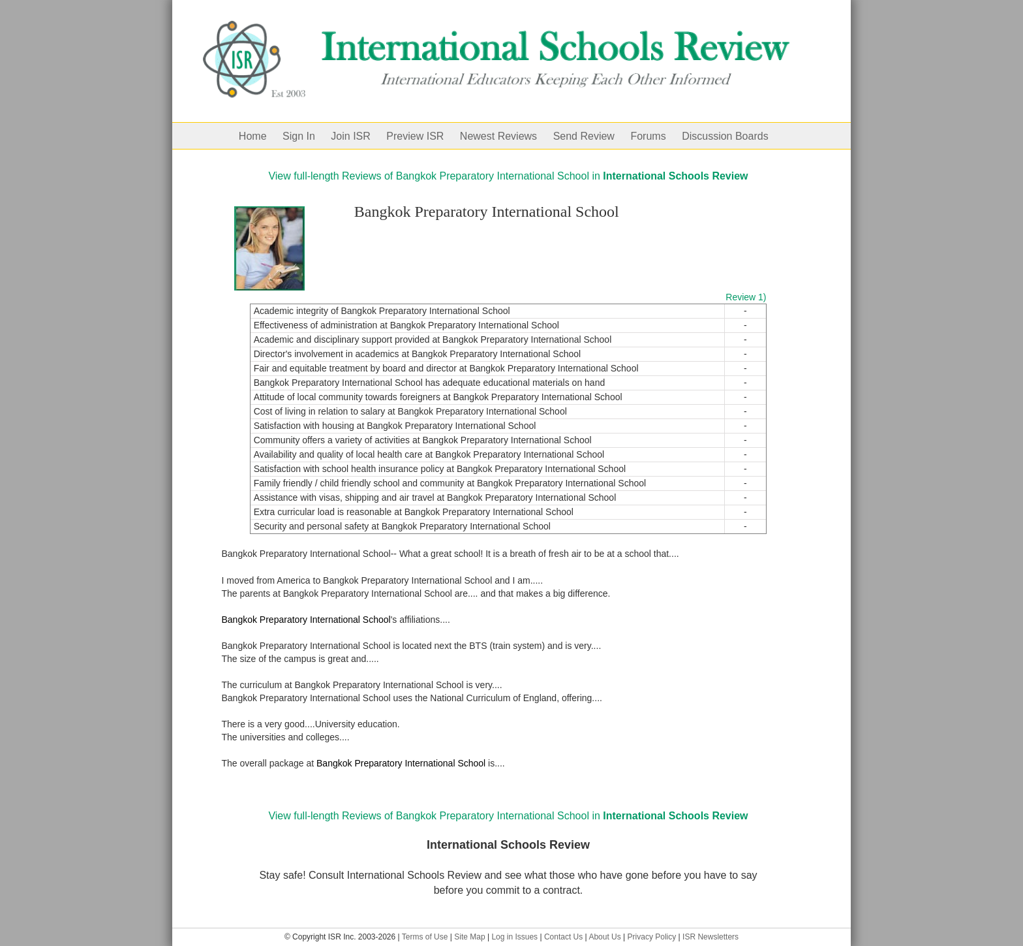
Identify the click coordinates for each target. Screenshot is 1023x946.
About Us (604, 936)
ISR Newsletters (710, 936)
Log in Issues (514, 936)
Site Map (469, 936)
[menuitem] (260, 136)
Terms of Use (425, 936)
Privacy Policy (652, 936)
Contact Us (563, 936)
